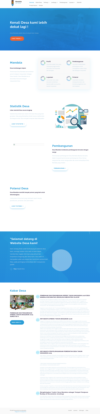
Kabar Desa (39, 2)
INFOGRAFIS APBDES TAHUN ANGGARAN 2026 (56, 319)
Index (87, 410)
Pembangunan (63, 2)
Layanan (71, 2)
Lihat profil (16, 38)
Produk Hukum (33, 5)
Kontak (41, 5)
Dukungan (81, 410)
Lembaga (53, 2)
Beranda (31, 2)
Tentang (45, 2)
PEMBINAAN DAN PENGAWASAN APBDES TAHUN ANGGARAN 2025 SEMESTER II (21, 314)
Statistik (79, 2)
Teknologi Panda (23, 411)
